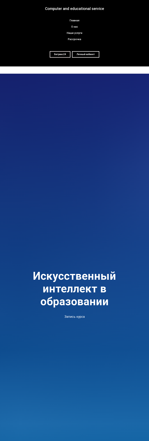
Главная (74, 20)
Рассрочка (74, 39)
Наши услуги (74, 33)
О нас (74, 26)
